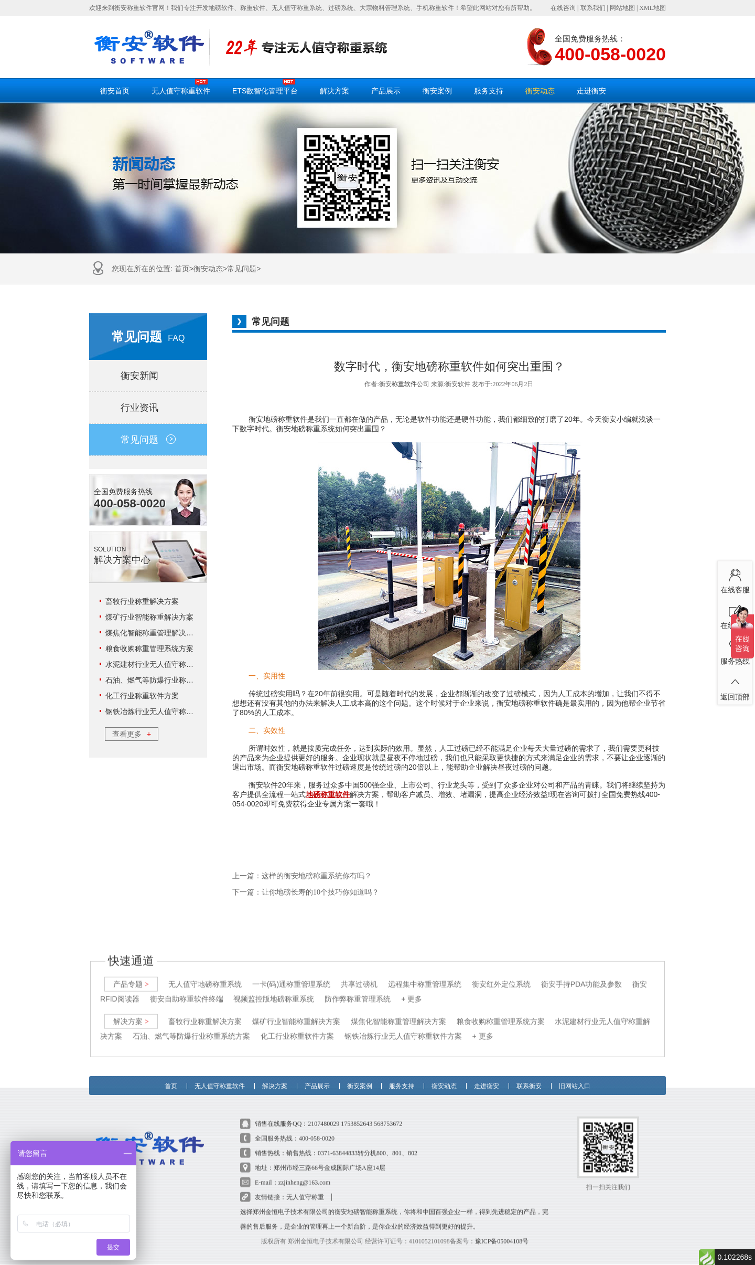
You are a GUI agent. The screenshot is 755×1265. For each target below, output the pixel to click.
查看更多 (131, 734)
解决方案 (334, 91)
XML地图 (652, 8)
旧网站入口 (574, 1073)
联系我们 (593, 8)
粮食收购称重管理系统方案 (149, 648)
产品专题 (131, 975)
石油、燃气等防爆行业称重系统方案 (164, 680)
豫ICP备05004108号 (502, 1232)
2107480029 (323, 1114)
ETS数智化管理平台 (265, 86)
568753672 (388, 1114)
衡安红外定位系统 (501, 975)
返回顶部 (735, 685)
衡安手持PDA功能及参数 (581, 975)
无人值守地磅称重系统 (205, 975)
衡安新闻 (148, 375)
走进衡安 (591, 91)
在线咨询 (563, 8)
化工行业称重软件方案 (142, 696)
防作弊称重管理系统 (358, 989)
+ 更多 (411, 989)
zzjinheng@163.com (304, 1173)
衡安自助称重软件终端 (186, 989)
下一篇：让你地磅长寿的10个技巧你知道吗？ (305, 892)
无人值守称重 (305, 1188)
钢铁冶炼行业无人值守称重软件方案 (164, 711)
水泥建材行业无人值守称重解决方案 (164, 664)
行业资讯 (148, 407)
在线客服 (735, 578)
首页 (182, 268)
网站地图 (622, 8)
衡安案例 (437, 91)
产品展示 (386, 91)
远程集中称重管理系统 (424, 975)
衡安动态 (540, 91)
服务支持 (488, 91)
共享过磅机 (359, 975)
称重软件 (404, 384)
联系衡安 (529, 1073)
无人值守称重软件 (181, 86)
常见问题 (241, 268)
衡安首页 (115, 91)
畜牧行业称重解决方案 (142, 601)
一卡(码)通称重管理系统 (291, 975)
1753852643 (356, 1114)
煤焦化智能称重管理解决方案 (153, 633)
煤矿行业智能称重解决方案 (149, 617)
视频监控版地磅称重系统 (273, 989)
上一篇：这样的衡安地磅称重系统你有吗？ (302, 876)
